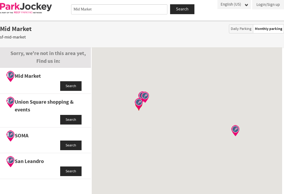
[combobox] (119, 9)
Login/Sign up (268, 4)
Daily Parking (241, 28)
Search (71, 86)
